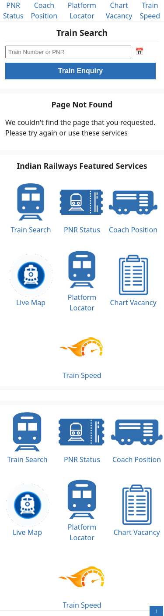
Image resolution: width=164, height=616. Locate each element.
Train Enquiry (80, 71)
